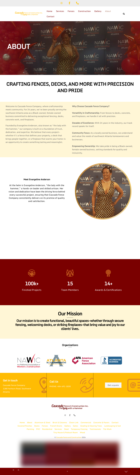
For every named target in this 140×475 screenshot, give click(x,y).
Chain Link (73, 423)
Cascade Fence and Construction (68, 439)
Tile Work (107, 430)
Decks (37, 427)
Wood (82, 433)
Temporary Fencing (79, 430)
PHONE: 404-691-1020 (61, 387)
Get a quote (113, 386)
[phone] (77, 3)
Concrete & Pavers (101, 423)
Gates (75, 427)
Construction (85, 11)
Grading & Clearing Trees (91, 427)
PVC (38, 430)
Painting (30, 430)
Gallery (98, 11)
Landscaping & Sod (112, 427)
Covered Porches (25, 427)
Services (60, 11)
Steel (66, 430)
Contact (51, 16)
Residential (47, 430)
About (108, 11)
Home (50, 11)
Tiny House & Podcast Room (65, 433)
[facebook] (69, 3)
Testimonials (95, 430)
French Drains (56, 427)
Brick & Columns (60, 423)
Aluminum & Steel (42, 423)
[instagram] (61, 3)
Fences (71, 11)
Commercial (86, 423)
